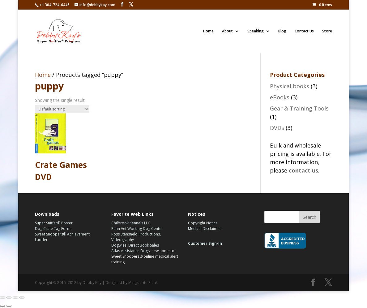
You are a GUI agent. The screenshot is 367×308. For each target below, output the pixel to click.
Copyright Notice (203, 223)
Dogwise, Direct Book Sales (135, 245)
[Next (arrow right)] (8, 306)
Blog (282, 31)
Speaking (255, 31)
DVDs (277, 127)
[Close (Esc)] (2, 297)
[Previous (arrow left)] (2, 306)
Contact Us (304, 31)
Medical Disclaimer (204, 228)
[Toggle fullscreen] (15, 297)
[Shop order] (62, 109)
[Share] (8, 297)
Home (208, 31)
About (227, 31)
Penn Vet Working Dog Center (137, 228)
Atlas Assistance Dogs (130, 250)
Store (327, 31)
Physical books (289, 86)
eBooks (279, 97)
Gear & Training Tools (299, 108)
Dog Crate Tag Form (52, 228)
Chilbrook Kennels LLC (130, 223)
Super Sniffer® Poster (54, 223)
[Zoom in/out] (21, 297)
